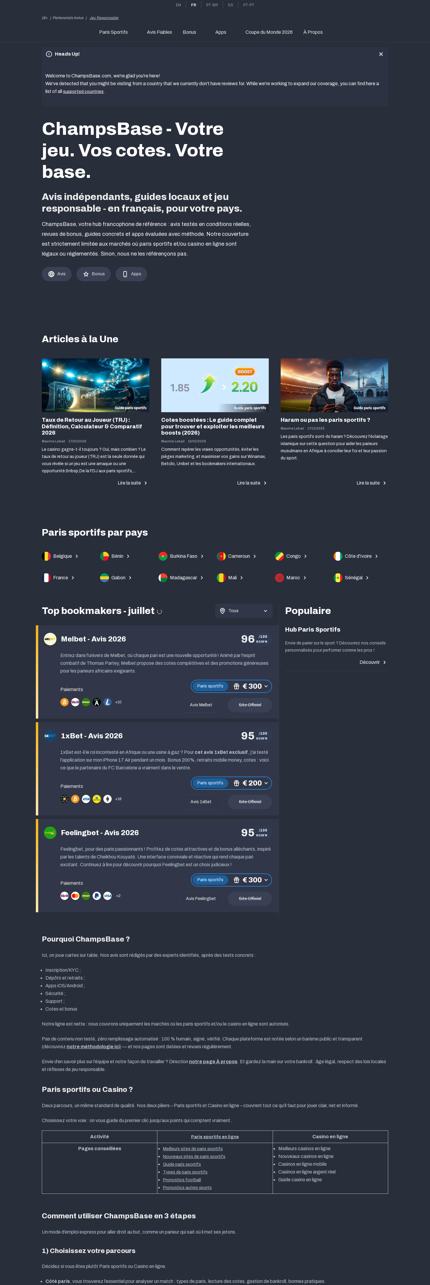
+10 (118, 701)
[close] (381, 54)
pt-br (212, 5)
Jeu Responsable (104, 18)
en (178, 5)
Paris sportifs (210, 685)
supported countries (84, 91)
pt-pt (248, 5)
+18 (118, 798)
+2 (118, 895)
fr (193, 5)
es (230, 5)
